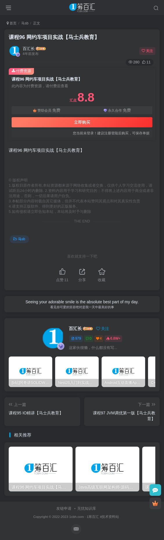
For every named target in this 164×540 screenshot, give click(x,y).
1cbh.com (76, 516)
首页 (12, 23)
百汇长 (29, 48)
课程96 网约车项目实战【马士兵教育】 (54, 37)
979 (76, 338)
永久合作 (117, 110)
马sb (24, 23)
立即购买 (82, 122)
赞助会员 (46, 110)
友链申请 (63, 508)
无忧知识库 (86, 508)
